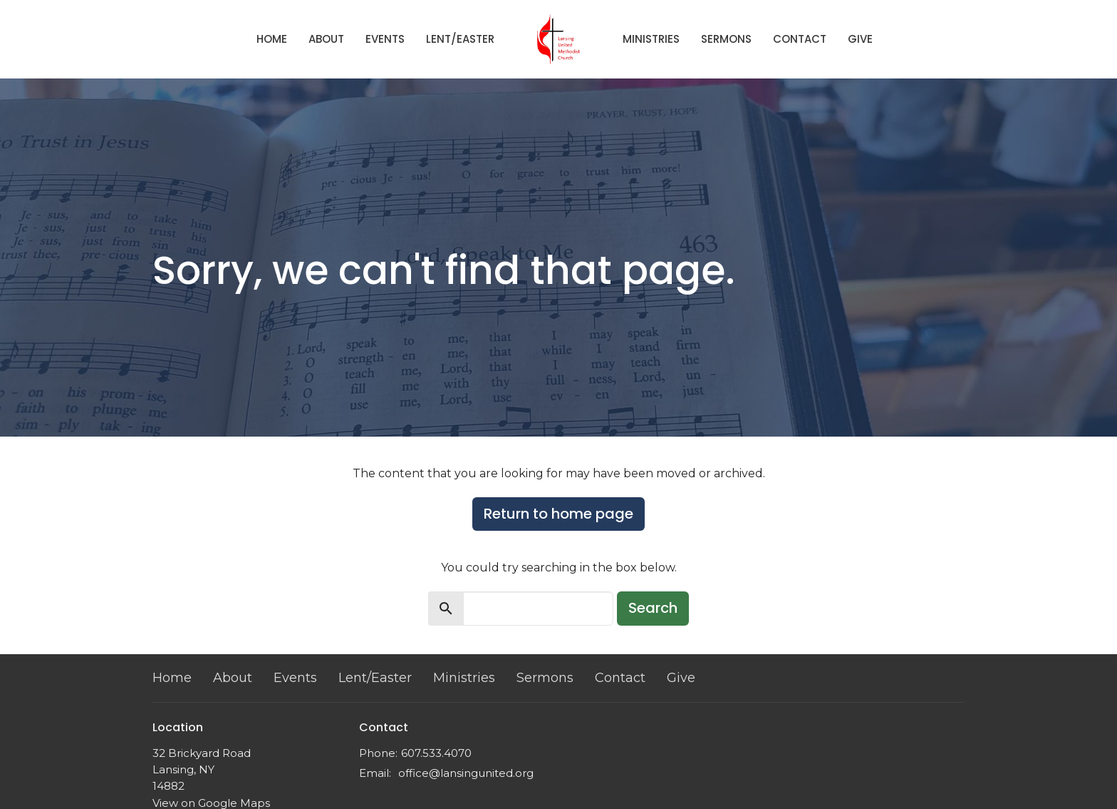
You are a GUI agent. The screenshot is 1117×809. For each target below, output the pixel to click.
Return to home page (558, 514)
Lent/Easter (460, 38)
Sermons (726, 38)
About (326, 38)
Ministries (651, 38)
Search (652, 608)
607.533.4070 (436, 753)
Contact (799, 38)
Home (271, 38)
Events (385, 38)
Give (860, 38)
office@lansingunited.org (466, 773)
